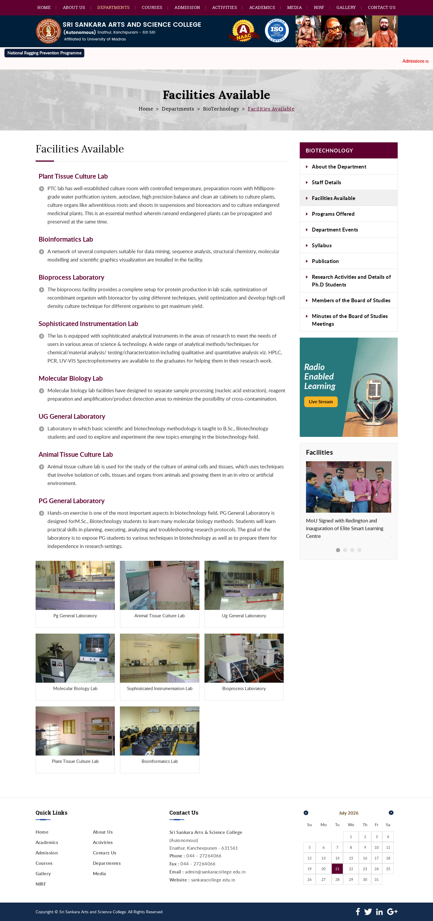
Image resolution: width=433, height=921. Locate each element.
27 (323, 879)
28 (337, 879)
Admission (187, 7)
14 (337, 858)
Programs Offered (333, 213)
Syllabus (322, 245)
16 (365, 858)
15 (351, 858)
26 (309, 879)
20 (323, 868)
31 (377, 879)
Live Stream (321, 402)
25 (388, 868)
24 (377, 868)
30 (365, 879)
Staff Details (326, 182)
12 (309, 858)
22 (351, 868)
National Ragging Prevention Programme (44, 53)
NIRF (319, 7)
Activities (224, 7)
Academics (262, 7)
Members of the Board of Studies (351, 300)
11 (388, 847)
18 (388, 858)
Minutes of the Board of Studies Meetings (350, 319)
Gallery (346, 7)
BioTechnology (221, 109)
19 (309, 868)
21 (337, 868)
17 (377, 858)
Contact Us (382, 7)
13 (323, 858)
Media (294, 7)
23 (365, 868)
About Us (74, 7)
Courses (152, 7)
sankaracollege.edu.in (213, 880)
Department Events (335, 229)
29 (351, 879)
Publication (325, 261)
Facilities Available (333, 197)
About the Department (339, 166)
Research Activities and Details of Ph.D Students (351, 280)
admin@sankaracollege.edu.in (215, 872)
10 (377, 847)
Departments (113, 7)
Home (44, 7)
